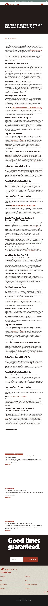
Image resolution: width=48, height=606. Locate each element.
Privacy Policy (24, 600)
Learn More (30, 1)
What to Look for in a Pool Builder (23, 206)
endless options (36, 161)
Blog (1, 580)
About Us (27, 580)
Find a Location (32, 559)
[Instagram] (47, 592)
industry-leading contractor (36, 50)
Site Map (29, 600)
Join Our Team (3, 584)
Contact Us (2, 576)
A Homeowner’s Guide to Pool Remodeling (26, 108)
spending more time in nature (18, 140)
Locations (27, 576)
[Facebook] (44, 592)
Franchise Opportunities (31, 584)
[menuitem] (18, 600)
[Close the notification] (46, 1)
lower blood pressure (30, 59)
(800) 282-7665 (5, 572)
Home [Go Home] (6, 38)
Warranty (2, 588)
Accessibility (18, 600)
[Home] (12, 4)
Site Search (27, 588)
